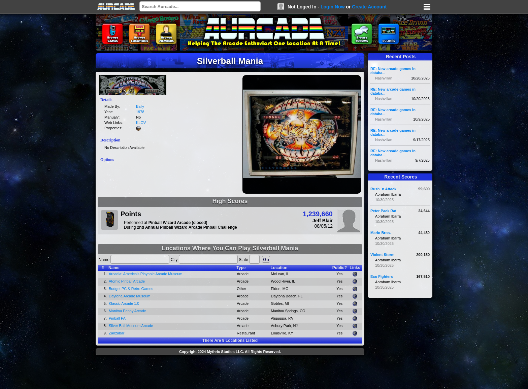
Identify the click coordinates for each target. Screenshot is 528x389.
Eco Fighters (381, 276)
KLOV (141, 123)
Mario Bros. (380, 233)
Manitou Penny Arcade (127, 311)
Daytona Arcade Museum (130, 296)
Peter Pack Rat (383, 211)
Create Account (369, 6)
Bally (140, 106)
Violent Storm (382, 255)
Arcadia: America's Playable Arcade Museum (146, 274)
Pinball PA (117, 318)
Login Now (333, 6)
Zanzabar (116, 333)
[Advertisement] (230, 373)
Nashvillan (383, 78)
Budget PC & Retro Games (131, 289)
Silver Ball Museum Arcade (131, 326)
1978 (140, 112)
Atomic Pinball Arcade (127, 281)
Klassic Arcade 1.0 (124, 303)
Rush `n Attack (383, 189)
